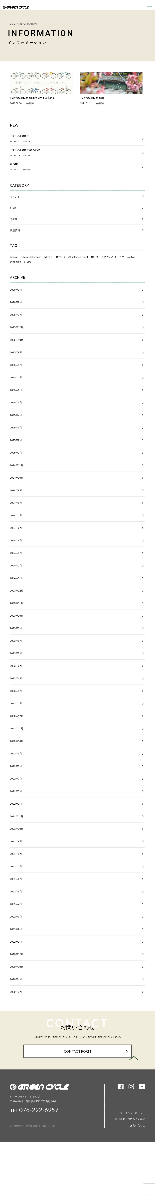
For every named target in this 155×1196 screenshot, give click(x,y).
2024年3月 (16, 586)
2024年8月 (16, 533)
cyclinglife (15, 282)
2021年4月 (16, 953)
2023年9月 (16, 664)
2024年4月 (16, 573)
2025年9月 (16, 376)
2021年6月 (16, 927)
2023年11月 (16, 638)
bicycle (14, 278)
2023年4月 (16, 717)
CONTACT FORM (77, 1105)
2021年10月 (16, 874)
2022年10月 (16, 783)
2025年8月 (16, 389)
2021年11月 (16, 861)
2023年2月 (16, 743)
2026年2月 (16, 324)
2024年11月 (16, 494)
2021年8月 (16, 900)
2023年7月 (16, 691)
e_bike (27, 282)
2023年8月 (16, 678)
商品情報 (15, 251)
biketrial (48, 278)
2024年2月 (16, 599)
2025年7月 (16, 402)
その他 (13, 240)
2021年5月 (16, 940)
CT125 (95, 278)
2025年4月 (16, 442)
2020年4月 (16, 1032)
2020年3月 (16, 1045)
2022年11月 (16, 769)
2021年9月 (16, 887)
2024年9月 (16, 520)
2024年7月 (16, 547)
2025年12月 (16, 350)
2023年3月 (16, 730)
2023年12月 (16, 625)
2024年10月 (16, 507)
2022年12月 (16, 756)
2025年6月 (16, 415)
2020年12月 (16, 1005)
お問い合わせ (137, 1179)
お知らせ (15, 228)
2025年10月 (16, 363)
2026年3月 (16, 311)
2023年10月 (16, 651)
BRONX (60, 278)
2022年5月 (16, 835)
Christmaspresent (78, 278)
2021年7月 (16, 914)
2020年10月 (16, 1018)
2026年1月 (16, 337)
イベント (15, 217)
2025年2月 (16, 468)
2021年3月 (16, 966)
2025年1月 (16, 481)
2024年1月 (16, 612)
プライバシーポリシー (132, 1167)
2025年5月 (16, 428)
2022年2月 (16, 848)
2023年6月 (16, 704)
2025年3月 (16, 455)
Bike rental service (31, 278)
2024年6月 (16, 560)
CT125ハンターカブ (113, 278)
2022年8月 (16, 809)
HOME (11, 23)
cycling (131, 278)
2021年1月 (16, 992)
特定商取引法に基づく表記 (130, 1173)
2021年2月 (16, 979)
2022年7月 (16, 822)
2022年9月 (16, 796)
